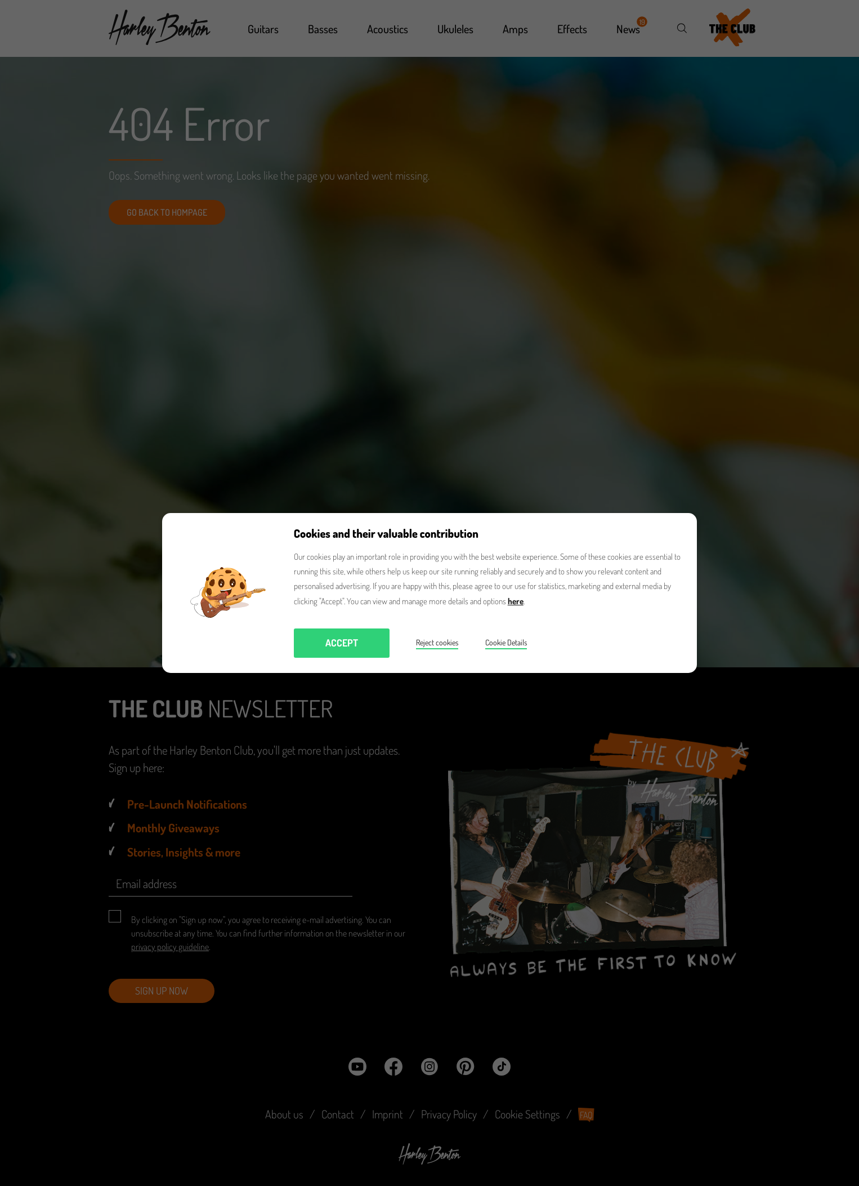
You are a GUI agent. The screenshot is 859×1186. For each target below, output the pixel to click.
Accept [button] (341, 642)
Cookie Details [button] (506, 642)
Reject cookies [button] (437, 642)
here (516, 601)
